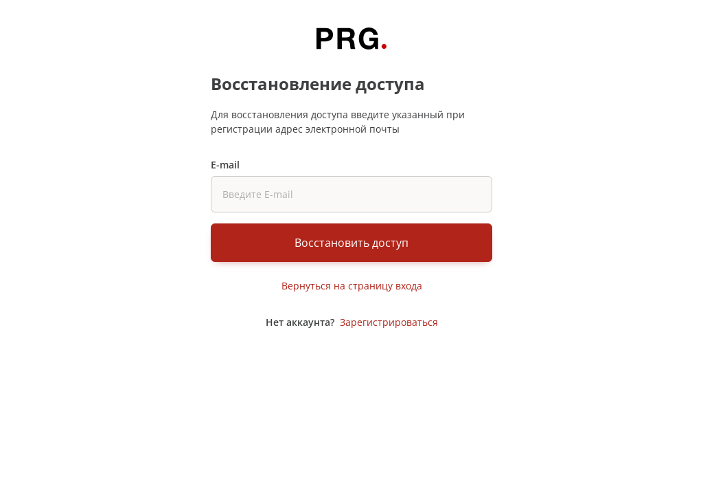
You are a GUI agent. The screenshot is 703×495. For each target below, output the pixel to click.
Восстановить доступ (351, 242)
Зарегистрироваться (389, 322)
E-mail (225, 164)
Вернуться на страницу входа (351, 285)
